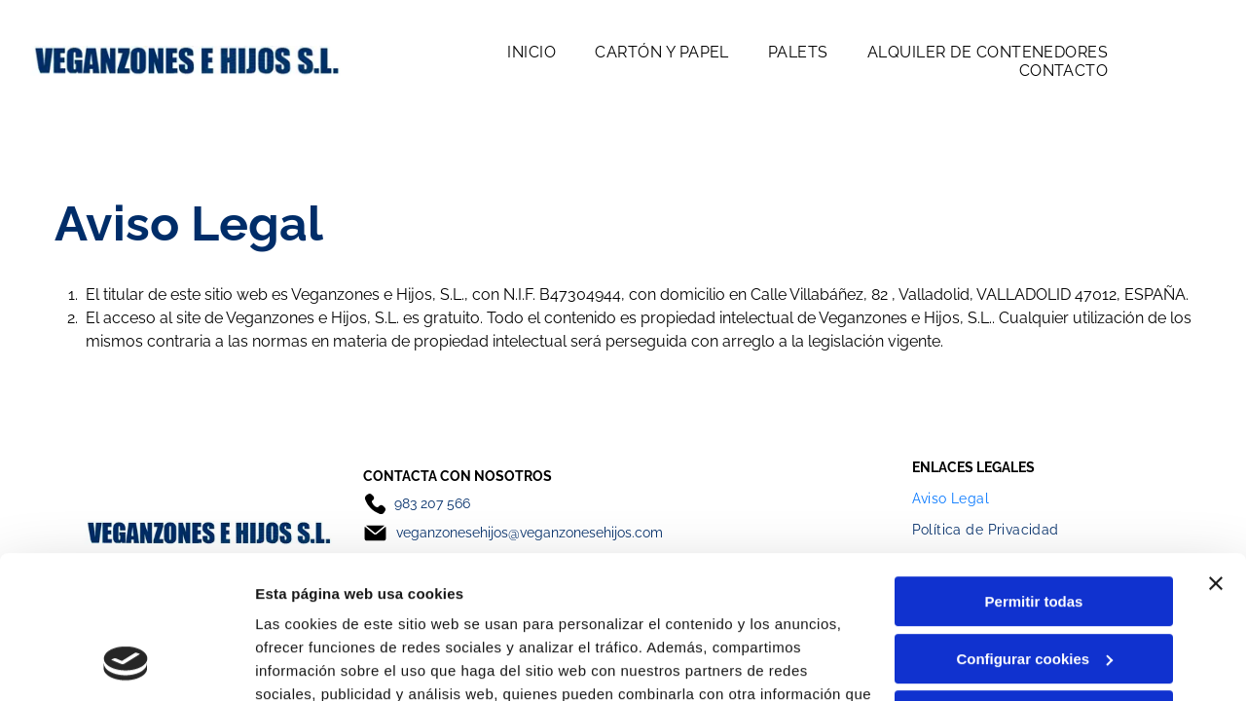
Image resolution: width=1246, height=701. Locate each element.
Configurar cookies (1034, 527)
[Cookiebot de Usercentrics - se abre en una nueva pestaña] (126, 663)
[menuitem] (531, 52)
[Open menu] (1176, 61)
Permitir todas (1034, 469)
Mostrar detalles (312, 662)
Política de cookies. (397, 609)
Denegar (1034, 583)
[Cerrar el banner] (1216, 452)
